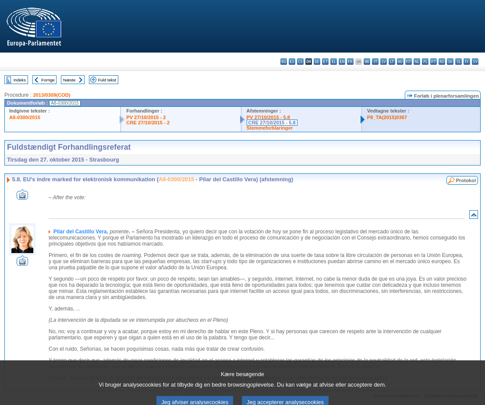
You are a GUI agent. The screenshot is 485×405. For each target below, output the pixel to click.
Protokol (466, 180)
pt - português (433, 61)
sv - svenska (475, 61)
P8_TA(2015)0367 (387, 117)
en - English (342, 61)
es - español (292, 61)
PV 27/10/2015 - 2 (146, 117)
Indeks (20, 79)
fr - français (350, 61)
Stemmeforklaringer (270, 127)
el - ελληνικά (333, 61)
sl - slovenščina (458, 61)
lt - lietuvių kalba (392, 61)
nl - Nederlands (417, 61)
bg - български (283, 61)
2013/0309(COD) (51, 95)
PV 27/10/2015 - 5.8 (268, 117)
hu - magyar (400, 61)
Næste (69, 79)
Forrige (47, 79)
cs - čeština (300, 61)
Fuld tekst (107, 79)
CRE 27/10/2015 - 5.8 (272, 122)
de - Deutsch (317, 61)
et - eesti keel (325, 61)
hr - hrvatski (367, 61)
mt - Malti (408, 61)
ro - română (442, 61)
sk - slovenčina (450, 61)
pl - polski (425, 61)
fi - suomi (467, 61)
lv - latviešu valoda (383, 61)
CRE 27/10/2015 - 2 (148, 122)
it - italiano (375, 61)
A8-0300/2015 (24, 117)
